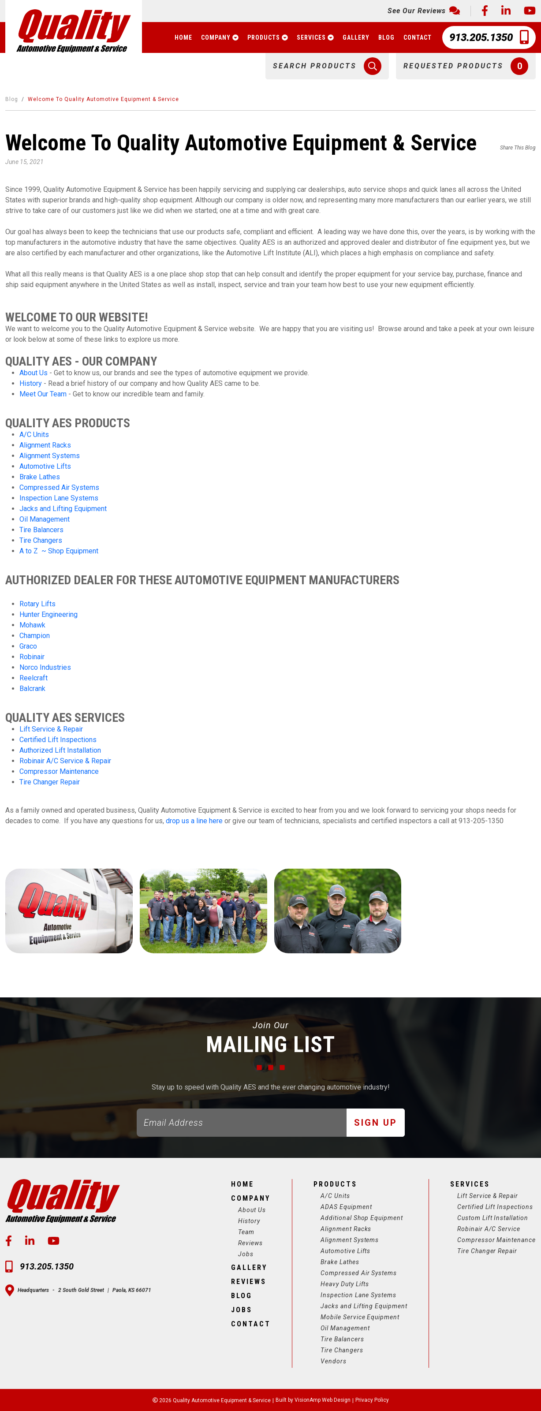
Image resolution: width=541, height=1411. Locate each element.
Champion (34, 635)
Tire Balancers (41, 530)
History (31, 383)
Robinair (32, 657)
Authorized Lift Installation (60, 750)
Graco (28, 646)
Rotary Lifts (37, 604)
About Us (33, 373)
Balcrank (32, 688)
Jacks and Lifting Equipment (63, 508)
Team (245, 1232)
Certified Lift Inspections (58, 739)
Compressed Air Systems (59, 487)
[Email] (242, 1123)
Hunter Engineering (48, 614)
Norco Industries (45, 667)
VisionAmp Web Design (322, 1400)
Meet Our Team (43, 394)
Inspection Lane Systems (58, 498)
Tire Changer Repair (49, 782)
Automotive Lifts (45, 466)
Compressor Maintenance (59, 771)
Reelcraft (33, 678)
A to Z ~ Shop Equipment (58, 551)
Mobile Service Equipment (359, 1317)
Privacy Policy (372, 1400)
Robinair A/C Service (488, 1228)
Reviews (249, 1243)
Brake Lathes (39, 477)
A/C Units (34, 434)
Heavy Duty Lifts (344, 1284)
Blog (11, 99)
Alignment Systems (49, 456)
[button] (327, 66)
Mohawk (32, 625)
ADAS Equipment (345, 1206)
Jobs (245, 1254)
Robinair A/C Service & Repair (65, 761)
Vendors (333, 1361)
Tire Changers (40, 540)
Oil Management (44, 519)
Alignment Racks (45, 445)
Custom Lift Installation (492, 1217)
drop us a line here (194, 821)
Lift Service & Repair (51, 729)
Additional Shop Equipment (361, 1217)
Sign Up (375, 1122)
